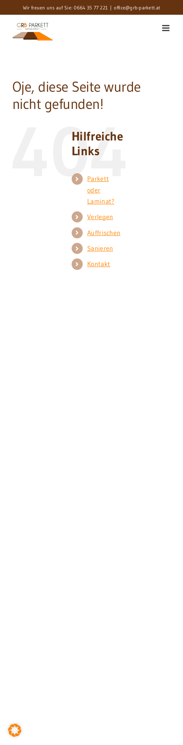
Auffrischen (103, 233)
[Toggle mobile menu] (166, 28)
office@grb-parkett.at (137, 8)
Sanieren (100, 248)
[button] (14, 730)
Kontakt (98, 264)
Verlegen (100, 217)
